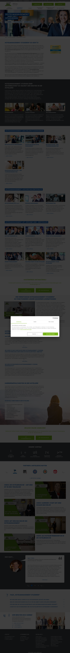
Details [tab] (35, 321)
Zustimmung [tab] (18, 321)
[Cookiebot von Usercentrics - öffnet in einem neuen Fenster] (53, 318)
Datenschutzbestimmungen (26, 329)
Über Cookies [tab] (51, 321)
